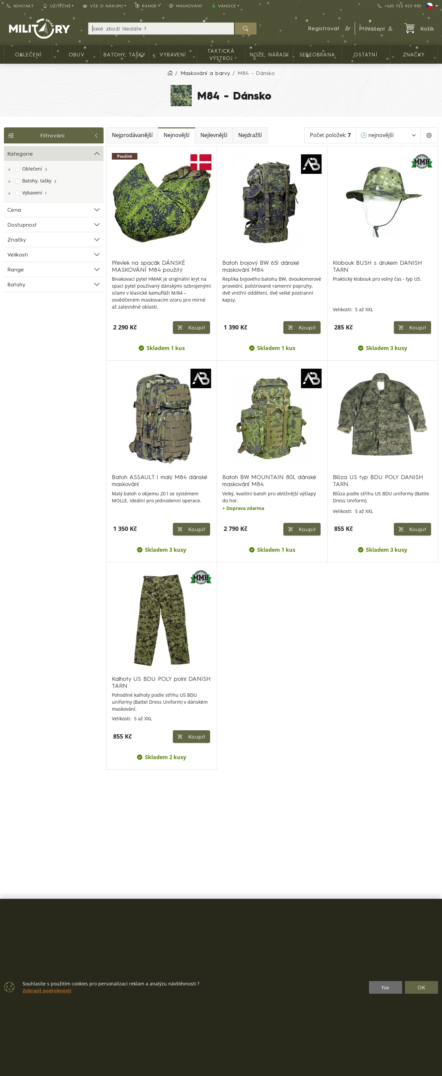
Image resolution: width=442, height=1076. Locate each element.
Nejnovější (176, 135)
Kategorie (20, 153)
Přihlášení (376, 28)
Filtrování (53, 135)
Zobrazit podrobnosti (47, 991)
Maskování (185, 5)
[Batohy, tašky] (9, 181)
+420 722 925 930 (399, 5)
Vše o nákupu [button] (103, 5)
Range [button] (146, 5)
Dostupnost (22, 224)
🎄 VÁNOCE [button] (223, 5)
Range (15, 269)
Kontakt (20, 5)
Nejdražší (250, 135)
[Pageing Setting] (429, 135)
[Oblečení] (9, 170)
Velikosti (17, 254)
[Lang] (432, 6)
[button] (329, 28)
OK (421, 987)
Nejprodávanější (132, 135)
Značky (16, 239)
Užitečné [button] (57, 5)
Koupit (412, 327)
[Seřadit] (388, 135)
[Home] (170, 73)
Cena (14, 209)
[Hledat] (246, 29)
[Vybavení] (9, 193)
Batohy (16, 284)
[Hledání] (161, 29)
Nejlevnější (213, 135)
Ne (386, 987)
